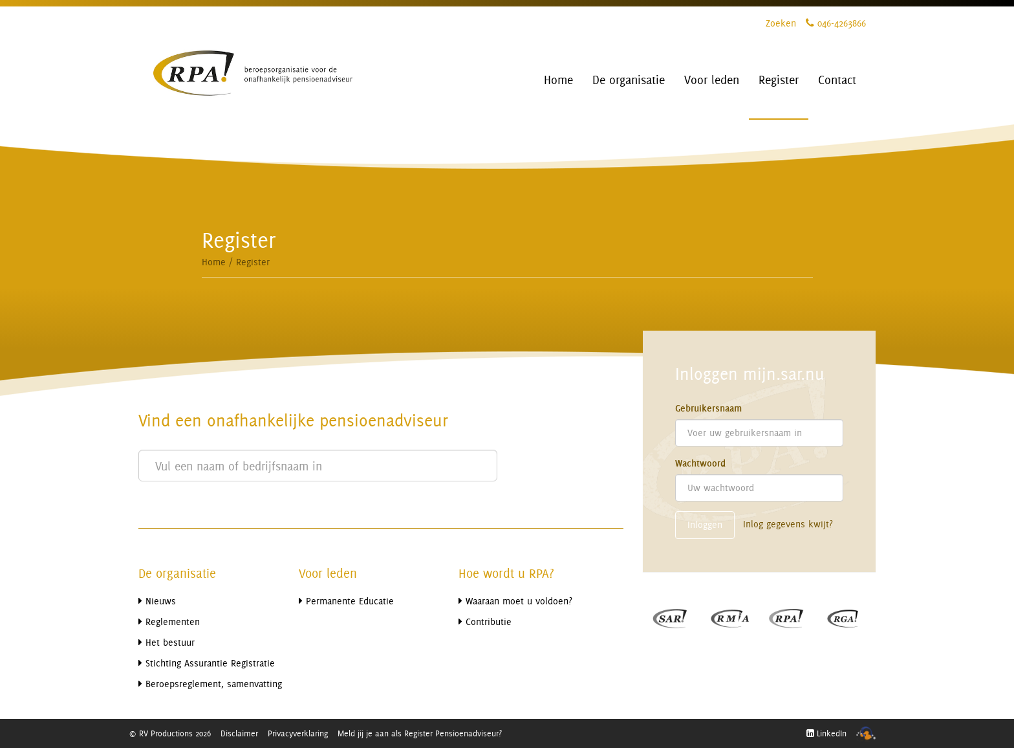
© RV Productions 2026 (170, 733)
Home (214, 261)
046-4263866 (836, 22)
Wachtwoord (700, 463)
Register (253, 261)
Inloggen (704, 524)
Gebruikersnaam (708, 408)
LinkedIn (826, 733)
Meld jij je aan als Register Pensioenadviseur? (420, 733)
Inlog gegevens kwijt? (788, 523)
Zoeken (781, 22)
